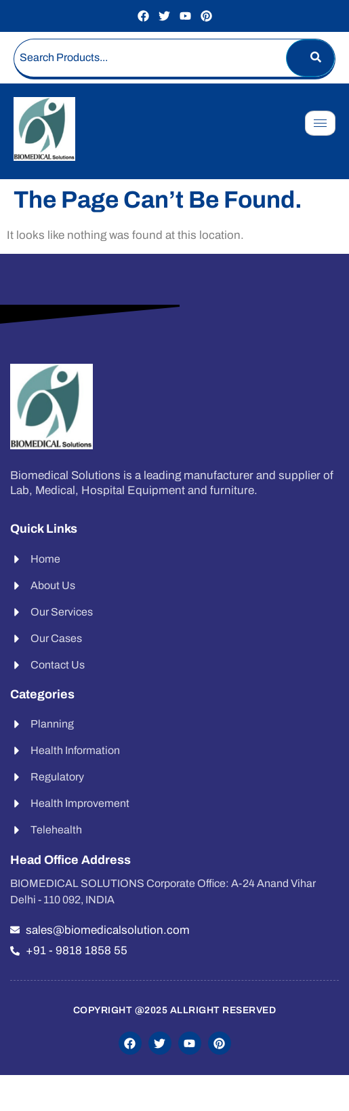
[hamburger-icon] (320, 123)
